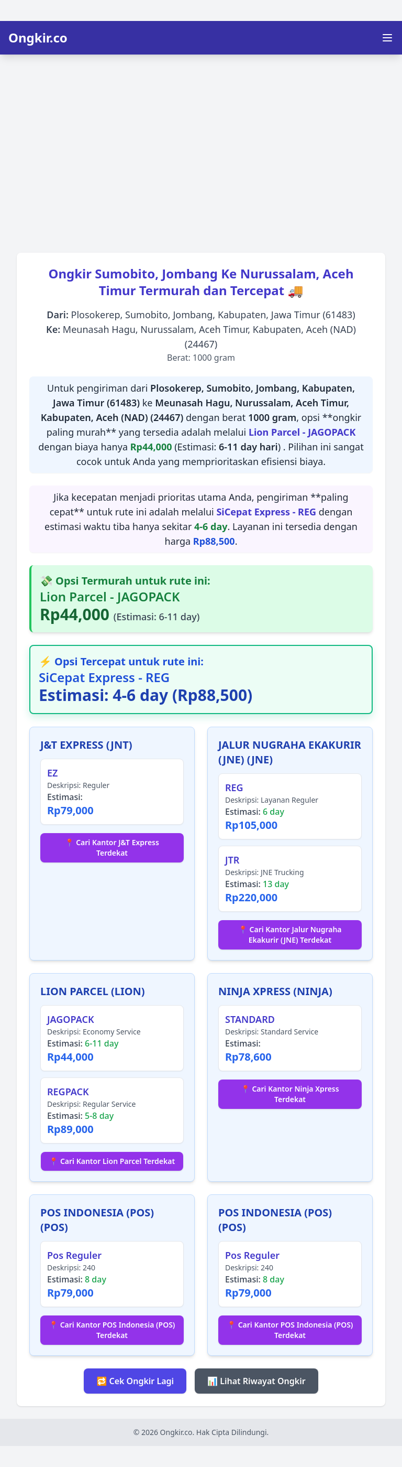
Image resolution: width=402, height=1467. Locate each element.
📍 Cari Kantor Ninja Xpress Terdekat (290, 1094)
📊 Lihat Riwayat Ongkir (256, 1381)
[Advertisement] (201, 150)
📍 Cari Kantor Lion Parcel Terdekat (112, 1161)
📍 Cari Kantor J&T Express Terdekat (112, 847)
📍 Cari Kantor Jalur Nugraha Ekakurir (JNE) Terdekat (289, 934)
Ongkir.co (38, 37)
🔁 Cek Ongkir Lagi (135, 1381)
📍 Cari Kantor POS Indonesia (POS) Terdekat (112, 1330)
